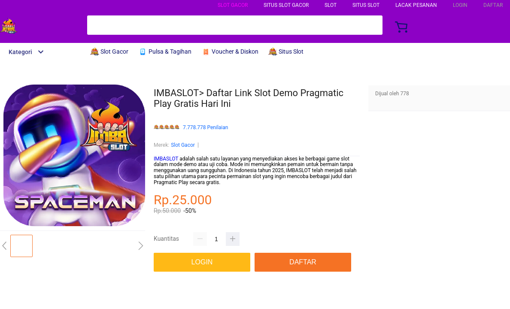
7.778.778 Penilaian (205, 127)
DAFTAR (493, 5)
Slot (331, 5)
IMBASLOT (166, 159)
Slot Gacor (233, 5)
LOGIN (460, 5)
